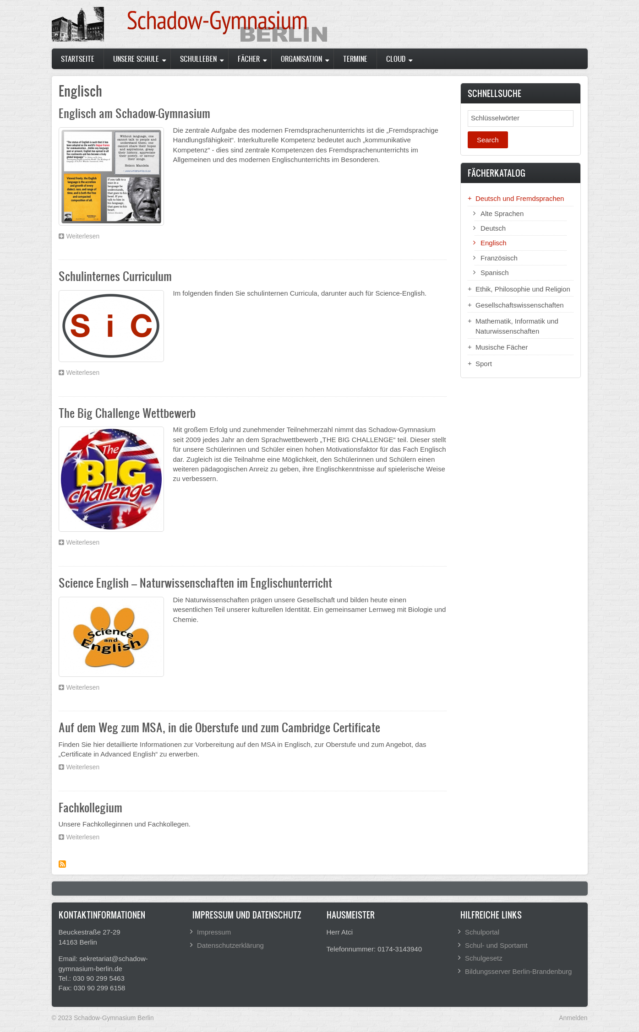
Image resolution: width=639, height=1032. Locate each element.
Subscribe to (62, 864)
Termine (355, 59)
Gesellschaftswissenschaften (519, 305)
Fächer (249, 59)
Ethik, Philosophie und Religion (522, 289)
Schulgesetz (483, 958)
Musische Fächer (501, 347)
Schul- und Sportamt (496, 945)
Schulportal (482, 932)
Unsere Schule (136, 59)
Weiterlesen (85, 237)
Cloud (395, 59)
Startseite (77, 59)
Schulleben (198, 59)
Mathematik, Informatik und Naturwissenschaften (516, 326)
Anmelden (573, 1017)
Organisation (301, 59)
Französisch (499, 258)
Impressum (214, 932)
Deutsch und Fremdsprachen (519, 198)
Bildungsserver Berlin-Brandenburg (518, 971)
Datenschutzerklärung (230, 945)
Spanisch (495, 272)
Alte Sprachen (502, 213)
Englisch (494, 243)
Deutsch (493, 228)
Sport (483, 363)
